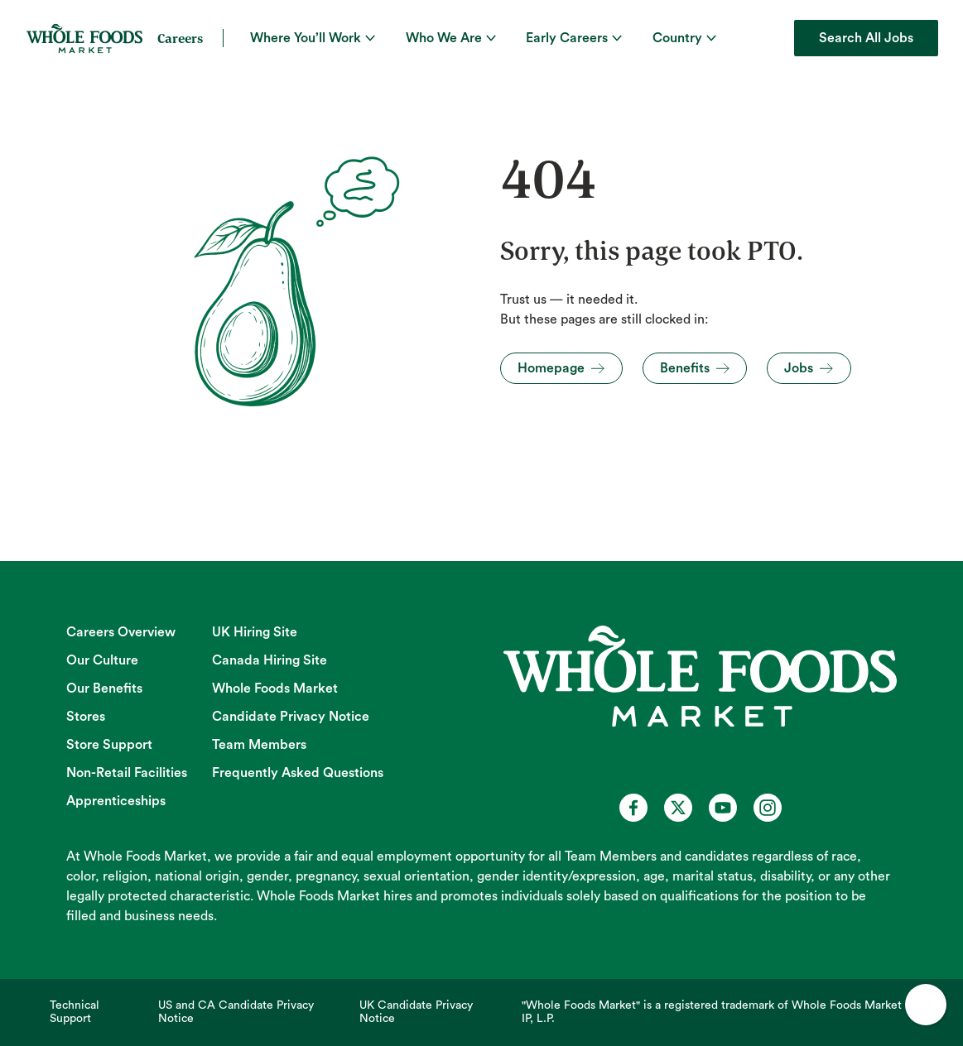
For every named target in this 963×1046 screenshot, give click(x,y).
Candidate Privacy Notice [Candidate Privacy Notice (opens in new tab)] (290, 716)
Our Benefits (104, 688)
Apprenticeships (116, 801)
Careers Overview (121, 632)
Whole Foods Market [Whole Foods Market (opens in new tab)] (275, 688)
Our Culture (102, 660)
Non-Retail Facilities (126, 773)
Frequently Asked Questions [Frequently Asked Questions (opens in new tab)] (297, 773)
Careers (180, 38)
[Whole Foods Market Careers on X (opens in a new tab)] (678, 808)
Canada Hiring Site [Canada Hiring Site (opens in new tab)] (269, 660)
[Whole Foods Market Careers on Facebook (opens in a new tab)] (633, 808)
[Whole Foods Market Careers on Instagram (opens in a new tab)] (768, 808)
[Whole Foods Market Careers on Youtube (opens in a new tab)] (723, 808)
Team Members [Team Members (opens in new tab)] (259, 744)
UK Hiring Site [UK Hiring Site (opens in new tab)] (254, 632)
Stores (85, 716)
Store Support (109, 744)
